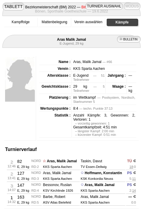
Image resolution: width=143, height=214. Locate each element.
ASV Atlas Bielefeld (57, 202)
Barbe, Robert (54, 197)
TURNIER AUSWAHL (104, 6)
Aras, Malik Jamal (62, 161)
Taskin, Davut (91, 161)
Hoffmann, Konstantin (103, 173)
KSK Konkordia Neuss (97, 178)
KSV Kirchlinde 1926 (58, 190)
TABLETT (13, 6)
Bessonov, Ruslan (57, 185)
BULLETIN (128, 39)
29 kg (80, 86)
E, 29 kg (23, 167)
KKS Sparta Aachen (89, 69)
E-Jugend (80, 75)
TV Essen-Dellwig (94, 167)
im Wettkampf (84, 97)
